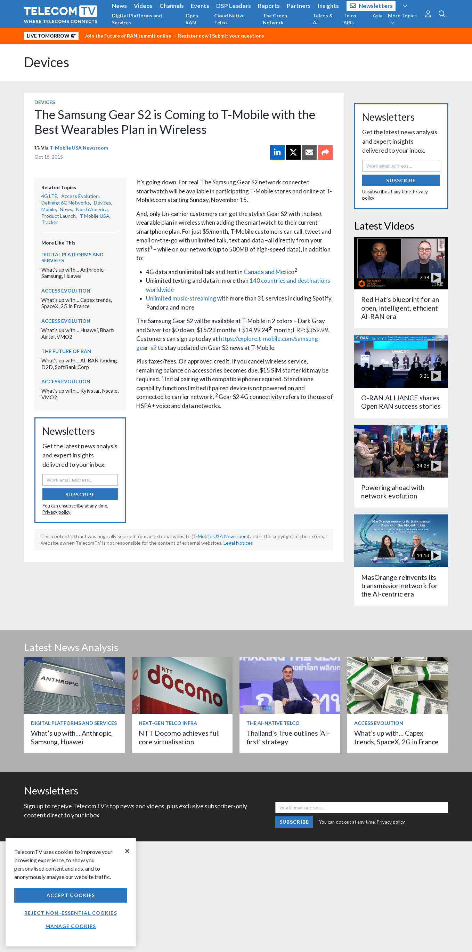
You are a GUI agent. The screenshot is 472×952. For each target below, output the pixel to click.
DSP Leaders (233, 5)
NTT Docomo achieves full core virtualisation (179, 737)
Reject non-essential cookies (70, 913)
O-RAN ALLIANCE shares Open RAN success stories (401, 402)
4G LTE (49, 196)
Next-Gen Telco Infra (168, 723)
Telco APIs (349, 19)
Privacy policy (56, 512)
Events (200, 5)
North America (92, 209)
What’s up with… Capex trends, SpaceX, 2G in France (76, 303)
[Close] (127, 851)
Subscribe (80, 494)
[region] (71, 892)
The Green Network (275, 19)
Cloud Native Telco (229, 19)
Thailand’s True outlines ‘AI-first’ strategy (287, 737)
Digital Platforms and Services (137, 19)
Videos (143, 5)
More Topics (402, 19)
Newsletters (371, 5)
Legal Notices (238, 543)
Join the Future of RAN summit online (128, 36)
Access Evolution (80, 196)
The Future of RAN (66, 351)
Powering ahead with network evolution (392, 491)
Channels (172, 5)
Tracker (49, 222)
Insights (328, 5)
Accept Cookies (71, 895)
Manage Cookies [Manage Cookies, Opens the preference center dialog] (71, 926)
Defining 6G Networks (65, 203)
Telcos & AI (323, 19)
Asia (378, 15)
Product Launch (58, 216)
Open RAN (192, 19)
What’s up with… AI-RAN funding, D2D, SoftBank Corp (79, 363)
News (119, 5)
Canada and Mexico (269, 271)
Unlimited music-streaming (181, 298)
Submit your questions (238, 36)
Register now (193, 36)
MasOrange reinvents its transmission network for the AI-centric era (399, 585)
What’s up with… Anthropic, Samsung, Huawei (72, 272)
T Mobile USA (94, 216)
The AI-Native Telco (273, 723)
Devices (46, 62)
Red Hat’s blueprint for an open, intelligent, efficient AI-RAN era (400, 307)
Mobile (48, 209)
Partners (299, 5)
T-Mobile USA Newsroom (79, 148)
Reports (269, 5)
